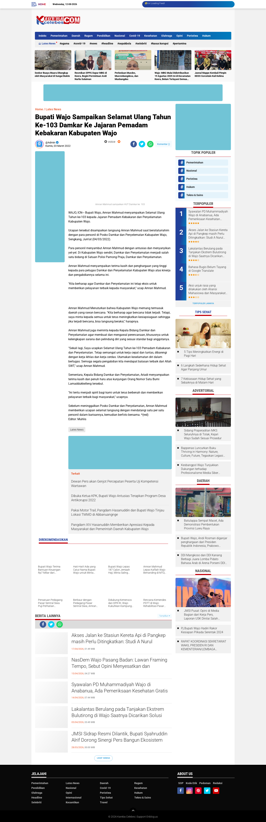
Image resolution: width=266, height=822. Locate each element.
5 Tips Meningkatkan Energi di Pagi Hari (204, 353)
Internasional (73, 797)
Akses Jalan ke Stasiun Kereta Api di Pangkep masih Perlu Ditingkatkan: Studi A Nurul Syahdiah (118, 641)
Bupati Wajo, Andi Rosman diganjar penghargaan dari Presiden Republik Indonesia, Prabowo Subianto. (204, 542)
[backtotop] (133, 811)
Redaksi (217, 783)
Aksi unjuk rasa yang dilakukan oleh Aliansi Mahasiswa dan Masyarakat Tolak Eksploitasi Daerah (207, 289)
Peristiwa (192, 35)
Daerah (76, 35)
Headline (108, 43)
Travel (104, 802)
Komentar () (163, 144)
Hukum (206, 35)
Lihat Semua (103, 758)
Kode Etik (191, 783)
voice (109, 141)
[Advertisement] (164, 20)
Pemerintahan (59, 35)
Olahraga (166, 35)
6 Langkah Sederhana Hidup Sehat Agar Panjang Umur (203, 367)
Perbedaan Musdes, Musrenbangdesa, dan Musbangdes (126, 76)
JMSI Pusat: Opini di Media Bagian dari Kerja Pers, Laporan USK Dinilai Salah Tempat (201, 614)
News (94, 43)
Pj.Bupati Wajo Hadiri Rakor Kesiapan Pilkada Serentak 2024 (202, 630)
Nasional (120, 35)
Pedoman (205, 783)
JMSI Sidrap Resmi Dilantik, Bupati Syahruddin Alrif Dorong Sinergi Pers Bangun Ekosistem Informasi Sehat (119, 740)
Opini (179, 35)
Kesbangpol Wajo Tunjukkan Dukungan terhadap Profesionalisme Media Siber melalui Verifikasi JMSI (199, 469)
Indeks (42, 35)
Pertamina (180, 43)
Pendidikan (103, 35)
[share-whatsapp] (150, 144)
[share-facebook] (133, 144)
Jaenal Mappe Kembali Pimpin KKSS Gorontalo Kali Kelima (210, 74)
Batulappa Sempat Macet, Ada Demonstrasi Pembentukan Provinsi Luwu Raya (204, 524)
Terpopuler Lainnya (203, 303)
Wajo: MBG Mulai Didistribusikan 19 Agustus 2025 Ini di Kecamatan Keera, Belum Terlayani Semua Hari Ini (172, 76)
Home (42, 4)
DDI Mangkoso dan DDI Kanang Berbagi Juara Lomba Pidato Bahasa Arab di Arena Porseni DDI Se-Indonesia (203, 559)
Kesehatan (150, 35)
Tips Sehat (106, 797)
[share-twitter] (142, 144)
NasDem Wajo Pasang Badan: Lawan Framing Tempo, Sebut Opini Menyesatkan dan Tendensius (119, 666)
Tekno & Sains (194, 195)
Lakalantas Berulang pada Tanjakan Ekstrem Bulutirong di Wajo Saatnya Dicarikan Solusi (117, 712)
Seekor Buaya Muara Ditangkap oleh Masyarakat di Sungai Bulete (52, 74)
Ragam (88, 35)
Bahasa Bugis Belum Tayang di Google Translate (207, 269)
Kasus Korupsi (160, 43)
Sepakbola (125, 43)
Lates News (48, 43)
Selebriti (142, 43)
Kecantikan (72, 802)
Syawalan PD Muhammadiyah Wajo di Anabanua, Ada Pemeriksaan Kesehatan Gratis (119, 688)
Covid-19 (134, 35)
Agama (65, 43)
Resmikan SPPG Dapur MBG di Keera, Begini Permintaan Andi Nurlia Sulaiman (91, 76)
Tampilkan (164, 616)
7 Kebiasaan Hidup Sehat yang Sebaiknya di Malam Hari (201, 380)
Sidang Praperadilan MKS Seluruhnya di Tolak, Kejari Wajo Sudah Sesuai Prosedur (202, 434)
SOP (180, 783)
